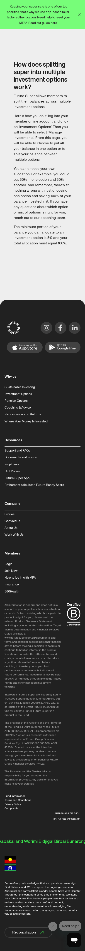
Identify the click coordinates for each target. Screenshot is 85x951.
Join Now (11, 571)
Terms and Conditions (18, 800)
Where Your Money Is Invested (26, 421)
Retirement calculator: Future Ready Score (34, 485)
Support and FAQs (17, 451)
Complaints (11, 808)
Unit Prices (12, 471)
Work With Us (14, 535)
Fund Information (15, 796)
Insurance (12, 584)
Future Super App (17, 478)
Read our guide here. (43, 23)
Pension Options (16, 401)
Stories (10, 514)
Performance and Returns (23, 414)
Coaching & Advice (18, 408)
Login (8, 564)
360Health (12, 592)
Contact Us (12, 521)
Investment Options (18, 394)
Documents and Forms (21, 457)
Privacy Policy (13, 804)
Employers (12, 464)
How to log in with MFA (20, 578)
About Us (11, 528)
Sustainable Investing (20, 387)
